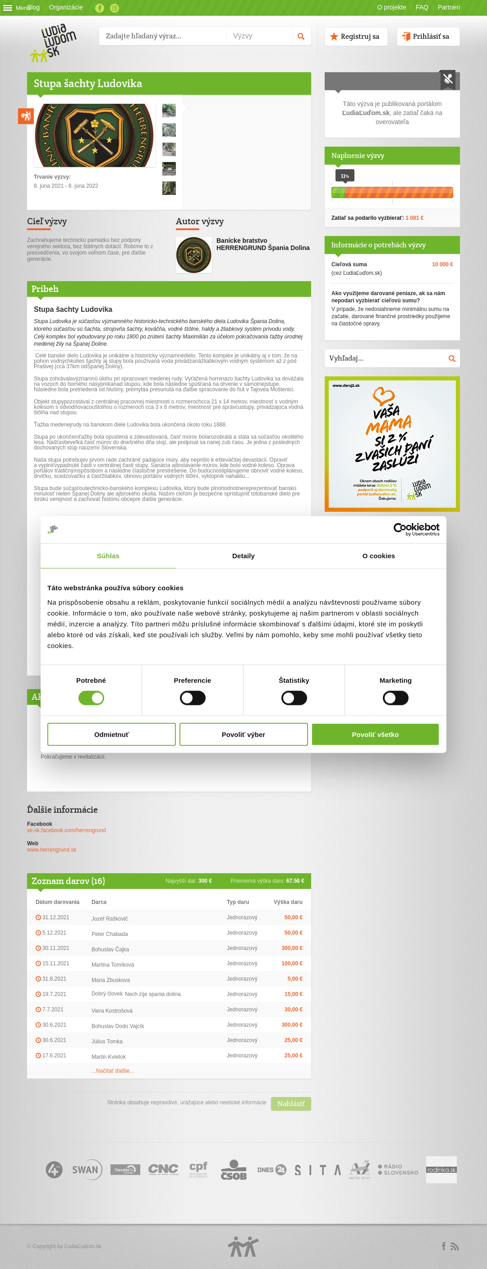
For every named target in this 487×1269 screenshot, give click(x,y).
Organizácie (66, 7)
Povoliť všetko (375, 734)
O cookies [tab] (379, 556)
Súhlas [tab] (108, 556)
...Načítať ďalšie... (113, 1071)
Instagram (114, 8)
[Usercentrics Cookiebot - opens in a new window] (400, 530)
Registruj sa (360, 36)
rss (454, 1246)
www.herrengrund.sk (51, 850)
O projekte (391, 7)
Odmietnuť (111, 734)
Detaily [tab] (243, 556)
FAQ (422, 7)
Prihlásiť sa (431, 36)
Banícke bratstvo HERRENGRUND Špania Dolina (263, 244)
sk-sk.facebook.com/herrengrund (66, 830)
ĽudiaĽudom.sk (82, 1246)
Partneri (449, 7)
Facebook (99, 8)
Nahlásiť (291, 1103)
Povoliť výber (243, 734)
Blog (33, 7)
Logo (243, 1246)
